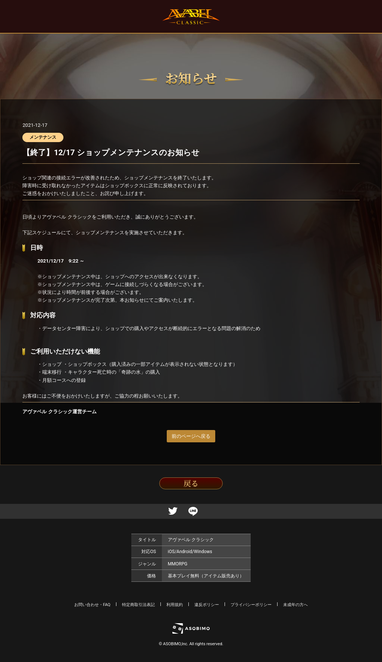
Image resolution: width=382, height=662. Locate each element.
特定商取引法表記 (138, 604)
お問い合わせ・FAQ (92, 604)
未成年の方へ (295, 604)
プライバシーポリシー (251, 604)
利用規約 (174, 604)
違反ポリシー (206, 604)
